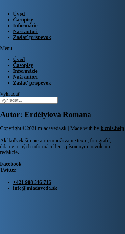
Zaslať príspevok (32, 37)
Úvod (19, 14)
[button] (62, 48)
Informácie (25, 25)
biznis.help (112, 128)
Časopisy (23, 19)
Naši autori (25, 31)
